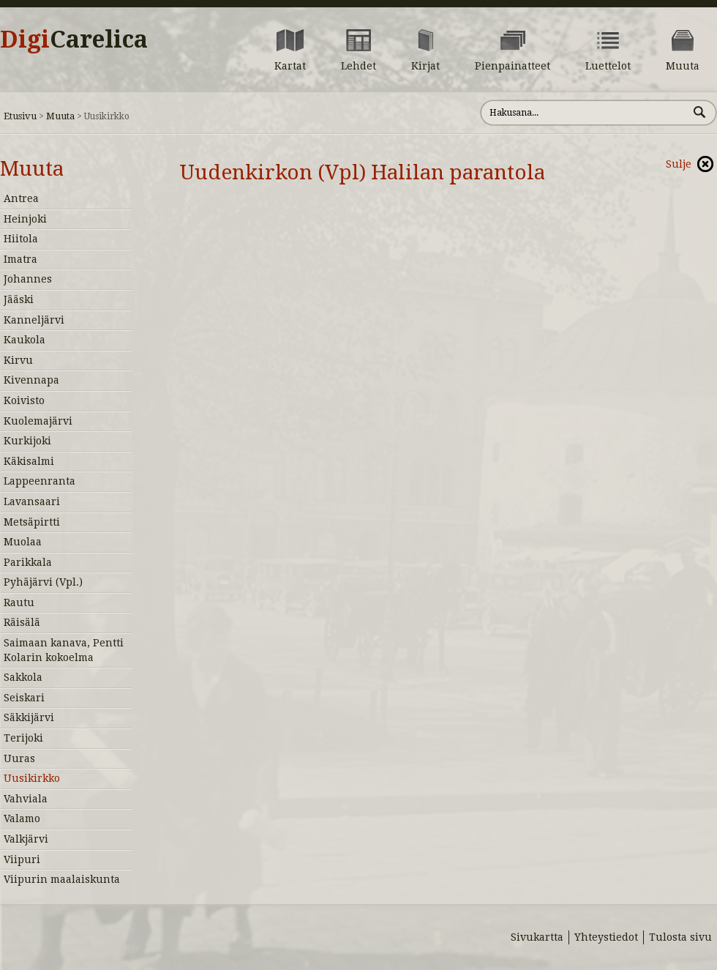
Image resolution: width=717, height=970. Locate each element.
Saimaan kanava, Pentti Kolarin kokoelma (64, 650)
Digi (74, 39)
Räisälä (22, 622)
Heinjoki (25, 219)
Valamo (22, 818)
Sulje (678, 164)
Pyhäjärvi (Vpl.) (43, 582)
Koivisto (24, 400)
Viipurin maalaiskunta (62, 879)
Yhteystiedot (606, 937)
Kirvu (18, 360)
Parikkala (28, 562)
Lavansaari (32, 501)
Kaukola (24, 340)
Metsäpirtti (32, 522)
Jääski (19, 299)
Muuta (60, 116)
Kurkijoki (27, 441)
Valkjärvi (26, 839)
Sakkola (23, 677)
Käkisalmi (29, 461)
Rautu (19, 602)
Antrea (21, 198)
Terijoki (23, 738)
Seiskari (24, 698)
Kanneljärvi (34, 320)
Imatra (20, 259)
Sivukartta (537, 937)
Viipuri (22, 859)
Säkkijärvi (29, 717)
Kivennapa (31, 380)
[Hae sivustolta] (584, 113)
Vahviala (26, 799)
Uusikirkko (32, 778)
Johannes (28, 279)
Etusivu (20, 116)
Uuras (19, 758)
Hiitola (21, 239)
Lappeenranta (39, 481)
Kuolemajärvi (38, 421)
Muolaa (23, 542)
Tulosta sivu (680, 937)
